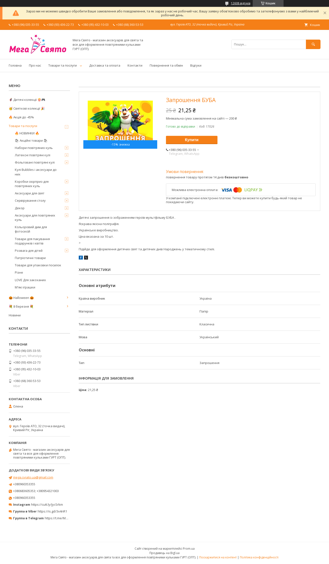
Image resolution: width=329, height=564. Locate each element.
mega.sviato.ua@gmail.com (33, 477)
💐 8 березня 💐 (21, 306)
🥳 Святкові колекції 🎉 (27, 108)
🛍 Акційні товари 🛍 (31, 140)
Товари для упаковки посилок (38, 265)
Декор (20, 208)
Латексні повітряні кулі (32, 155)
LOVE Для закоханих (30, 280)
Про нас (35, 65)
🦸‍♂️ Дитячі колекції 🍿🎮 (27, 99)
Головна (15, 65)
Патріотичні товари (30, 258)
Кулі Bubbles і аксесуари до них (36, 171)
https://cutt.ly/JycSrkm (47, 504)
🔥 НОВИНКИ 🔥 (27, 133)
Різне (19, 272)
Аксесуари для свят (29, 193)
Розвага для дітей (29, 250)
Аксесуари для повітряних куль (35, 217)
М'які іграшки (25, 287)
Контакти (135, 65)
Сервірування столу (30, 200)
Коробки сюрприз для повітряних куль (32, 183)
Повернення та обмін (166, 65)
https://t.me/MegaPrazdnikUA (66, 518)
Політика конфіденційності (259, 557)
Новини (15, 315)
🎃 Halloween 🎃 (21, 297)
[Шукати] (313, 44)
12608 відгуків (240, 3)
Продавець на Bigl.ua (164, 553)
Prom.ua (189, 549)
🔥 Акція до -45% (21, 117)
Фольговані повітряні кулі (35, 162)
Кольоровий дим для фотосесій (31, 229)
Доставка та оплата (104, 65)
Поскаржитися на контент (218, 557)
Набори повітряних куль (34, 148)
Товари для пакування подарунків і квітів (32, 241)
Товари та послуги (62, 65)
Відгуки (195, 65)
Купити (192, 140)
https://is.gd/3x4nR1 (52, 511)
